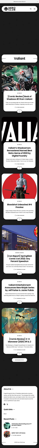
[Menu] (34, 9)
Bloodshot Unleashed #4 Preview (19, 206)
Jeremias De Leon (21, 269)
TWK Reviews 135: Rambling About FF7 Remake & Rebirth (22, 424)
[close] (37, 2)
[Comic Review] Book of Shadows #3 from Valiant (19, 97)
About (5, 413)
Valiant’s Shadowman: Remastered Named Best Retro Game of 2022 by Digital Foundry (19, 151)
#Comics (19, 93)
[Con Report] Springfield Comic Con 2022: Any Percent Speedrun (19, 258)
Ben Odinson (21, 107)
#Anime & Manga (19, 252)
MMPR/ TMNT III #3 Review (18, 433)
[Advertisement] (19, 21)
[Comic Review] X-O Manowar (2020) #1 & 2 (19, 340)
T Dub (16, 427)
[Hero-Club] (9, 9)
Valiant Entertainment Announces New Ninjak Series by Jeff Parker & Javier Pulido (19, 287)
